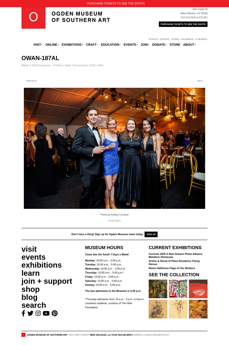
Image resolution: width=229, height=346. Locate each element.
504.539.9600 (188, 17)
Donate (159, 44)
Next (201, 81)
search (33, 305)
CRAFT (92, 44)
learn (30, 273)
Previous (30, 81)
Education (111, 44)
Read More (114, 220)
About (189, 44)
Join (145, 44)
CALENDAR (186, 39)
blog (29, 297)
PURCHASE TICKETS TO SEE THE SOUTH (183, 24)
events (33, 257)
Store (175, 44)
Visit (38, 44)
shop (30, 289)
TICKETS (153, 39)
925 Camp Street (79, 335)
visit (29, 249)
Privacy (165, 335)
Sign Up (151, 234)
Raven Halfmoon (172, 268)
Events (131, 44)
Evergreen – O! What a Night (54, 65)
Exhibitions (72, 44)
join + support (46, 281)
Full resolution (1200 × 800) (87, 65)
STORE (175, 39)
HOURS (203, 17)
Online (52, 44)
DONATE (164, 39)
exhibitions (41, 265)
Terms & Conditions (145, 335)
